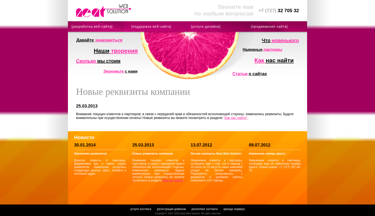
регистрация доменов (171, 209)
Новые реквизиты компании (152, 153)
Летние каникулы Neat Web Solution (216, 153)
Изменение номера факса (267, 153)
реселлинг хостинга (205, 209)
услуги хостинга (140, 209)
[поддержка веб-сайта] (151, 26)
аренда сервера (234, 209)
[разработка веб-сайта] (92, 26)
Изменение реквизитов (90, 153)
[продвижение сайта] (269, 26)
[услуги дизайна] (206, 26)
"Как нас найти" (236, 118)
